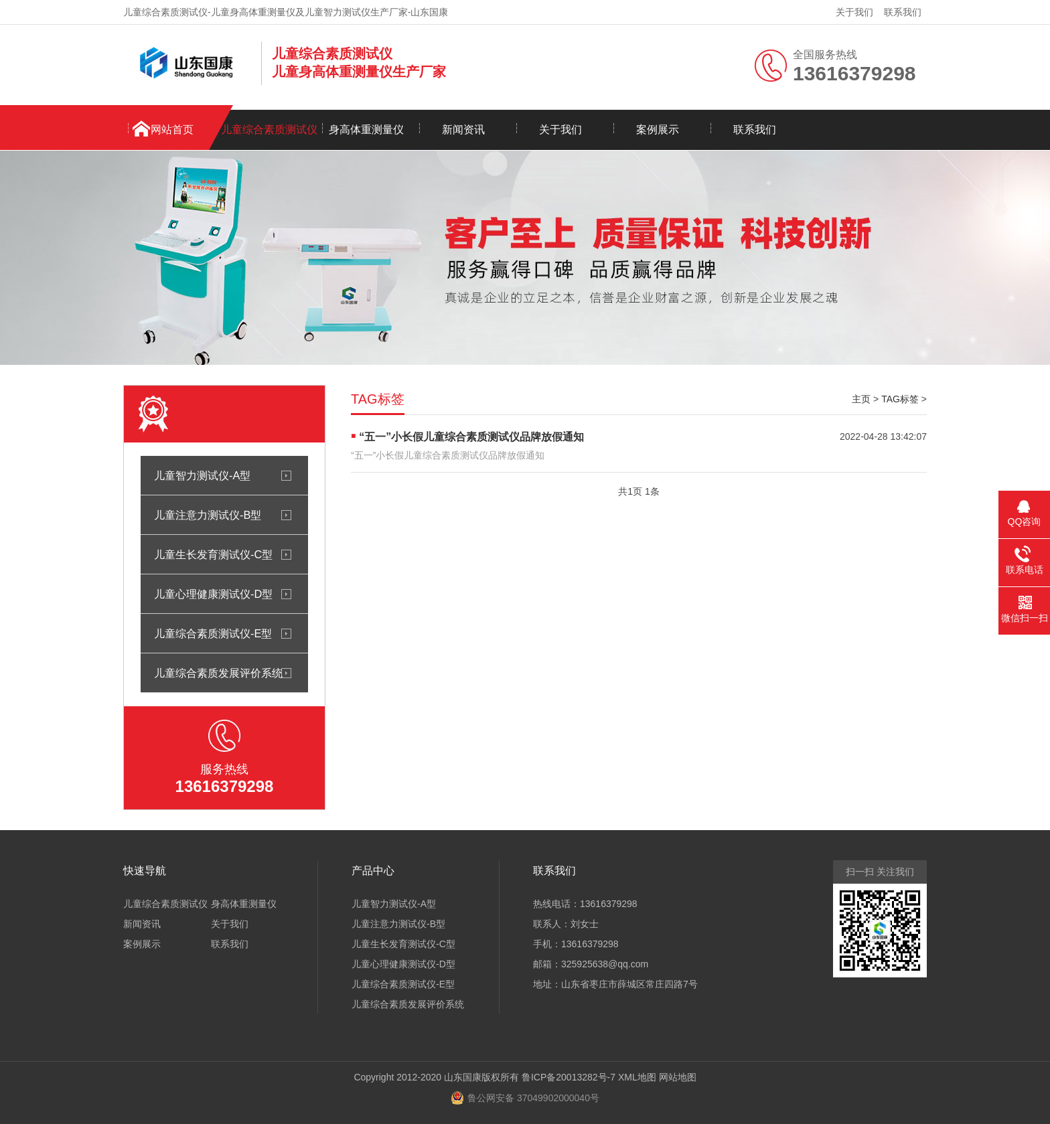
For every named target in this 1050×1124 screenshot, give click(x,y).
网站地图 (677, 1077)
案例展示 (657, 129)
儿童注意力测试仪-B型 (207, 515)
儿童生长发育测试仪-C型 (213, 554)
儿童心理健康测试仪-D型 (213, 594)
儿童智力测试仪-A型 (202, 475)
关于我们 (854, 12)
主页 (861, 399)
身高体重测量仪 (366, 129)
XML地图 (637, 1077)
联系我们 (902, 12)
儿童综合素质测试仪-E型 (213, 633)
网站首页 (172, 129)
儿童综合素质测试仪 (269, 129)
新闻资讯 (463, 129)
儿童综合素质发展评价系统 (218, 673)
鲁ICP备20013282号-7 (568, 1077)
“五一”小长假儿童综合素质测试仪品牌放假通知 (471, 437)
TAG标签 (900, 399)
